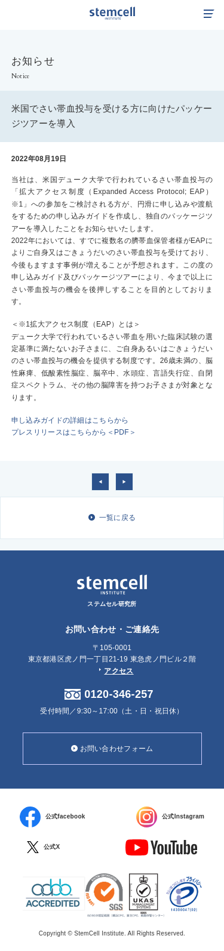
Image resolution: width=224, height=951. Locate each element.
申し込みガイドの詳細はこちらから (70, 420)
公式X (43, 847)
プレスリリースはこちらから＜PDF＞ (73, 432)
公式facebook (52, 817)
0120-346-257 (119, 694)
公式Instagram (170, 817)
